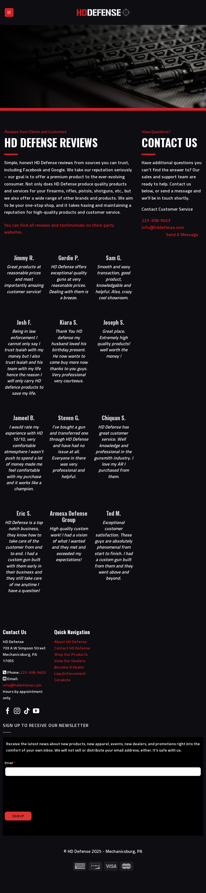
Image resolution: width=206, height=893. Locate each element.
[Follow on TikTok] (27, 711)
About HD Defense (70, 642)
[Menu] (9, 12)
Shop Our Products (71, 654)
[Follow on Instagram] (17, 711)
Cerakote (62, 680)
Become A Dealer (69, 667)
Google (58, 169)
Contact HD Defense (72, 648)
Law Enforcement (70, 673)
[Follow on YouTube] (36, 711)
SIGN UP (18, 816)
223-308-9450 (33, 672)
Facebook (32, 169)
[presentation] (47, 790)
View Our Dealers (69, 661)
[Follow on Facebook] (7, 711)
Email (10, 762)
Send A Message (182, 234)
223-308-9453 (166, 220)
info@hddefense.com (22, 685)
